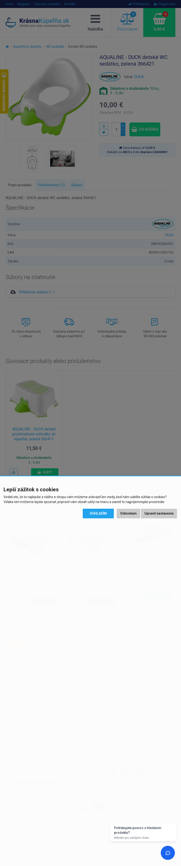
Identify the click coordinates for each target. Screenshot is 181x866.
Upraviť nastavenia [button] (158, 513)
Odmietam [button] (128, 513)
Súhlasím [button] (98, 513)
